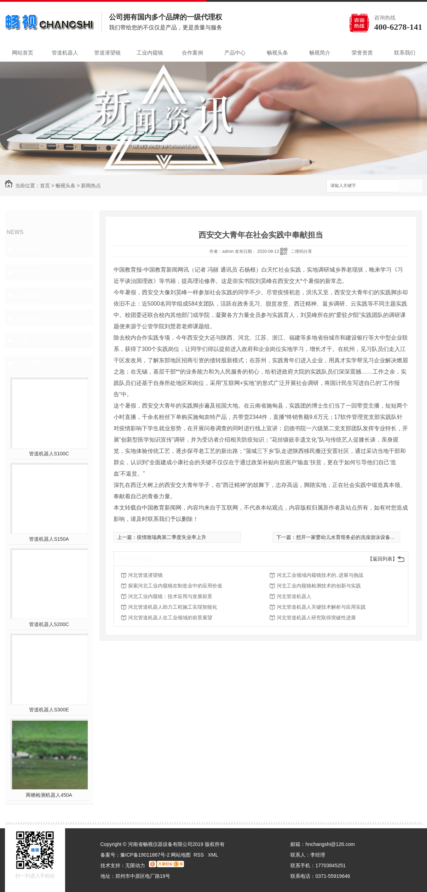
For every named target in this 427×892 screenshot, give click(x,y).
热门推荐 (28, 363)
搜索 (410, 186)
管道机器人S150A (49, 539)
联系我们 (404, 53)
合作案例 (192, 53)
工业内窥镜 (150, 53)
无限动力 (135, 865)
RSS (199, 855)
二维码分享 (301, 251)
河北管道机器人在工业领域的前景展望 (170, 617)
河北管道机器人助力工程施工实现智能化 (172, 607)
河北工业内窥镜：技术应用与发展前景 (170, 596)
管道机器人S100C (49, 453)
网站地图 (181, 855)
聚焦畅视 (28, 249)
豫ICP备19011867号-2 (145, 855)
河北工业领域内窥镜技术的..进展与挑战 (320, 575)
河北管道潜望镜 (145, 575)
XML (213, 855)
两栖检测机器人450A (49, 795)
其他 (22, 340)
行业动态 (28, 272)
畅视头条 (277, 53)
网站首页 (22, 53)
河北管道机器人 (294, 596)
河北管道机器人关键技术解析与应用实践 (321, 607)
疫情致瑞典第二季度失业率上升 (171, 537)
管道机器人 (65, 53)
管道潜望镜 (107, 53)
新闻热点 (91, 185)
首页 (45, 185)
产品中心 (235, 53)
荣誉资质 (362, 53)
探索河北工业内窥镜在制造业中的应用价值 (175, 586)
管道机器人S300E (49, 709)
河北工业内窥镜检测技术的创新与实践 (319, 586)
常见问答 (28, 295)
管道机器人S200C (49, 624)
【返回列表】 (382, 559)
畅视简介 (319, 53)
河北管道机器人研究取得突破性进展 (316, 617)
